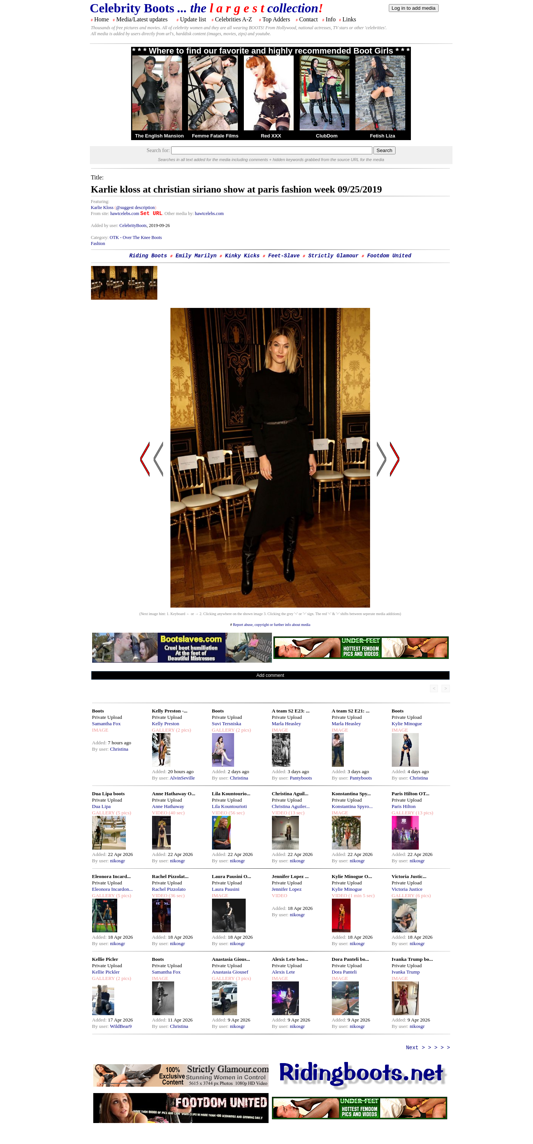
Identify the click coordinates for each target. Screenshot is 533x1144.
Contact (308, 19)
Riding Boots (148, 256)
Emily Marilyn (196, 256)
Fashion (98, 243)
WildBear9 (120, 1026)
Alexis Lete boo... (290, 959)
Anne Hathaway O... (174, 793)
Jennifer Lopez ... (290, 876)
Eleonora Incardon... (112, 889)
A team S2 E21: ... (351, 711)
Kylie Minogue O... (352, 876)
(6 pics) (422, 895)
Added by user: (105, 225)
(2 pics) (183, 730)
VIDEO (159, 812)
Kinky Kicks (242, 256)
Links (349, 19)
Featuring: (100, 201)
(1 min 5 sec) (361, 895)
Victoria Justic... (409, 876)
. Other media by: (178, 213)
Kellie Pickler (106, 972)
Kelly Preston (165, 723)
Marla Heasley (286, 723)
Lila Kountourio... (231, 793)
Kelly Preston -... (170, 711)
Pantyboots (301, 778)
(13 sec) (296, 812)
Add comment (270, 675)
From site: (100, 213)
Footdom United (389, 256)
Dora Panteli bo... (350, 959)
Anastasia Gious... (231, 959)
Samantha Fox (106, 723)
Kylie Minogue (407, 723)
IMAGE (100, 730)
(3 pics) (242, 978)
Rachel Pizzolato (169, 889)
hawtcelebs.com (124, 213)
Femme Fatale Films (215, 136)
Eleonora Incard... (111, 876)
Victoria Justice (407, 889)
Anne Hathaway (168, 806)
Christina (119, 749)
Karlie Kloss (102, 207)
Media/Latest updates (141, 19)
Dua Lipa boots (108, 793)
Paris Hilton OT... (411, 793)
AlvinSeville (182, 778)
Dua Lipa (101, 806)
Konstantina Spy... (351, 793)
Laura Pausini (226, 889)
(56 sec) (236, 812)
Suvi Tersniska (226, 723)
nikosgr (117, 860)
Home (101, 19)
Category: (100, 237)
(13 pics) (423, 812)
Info (331, 19)
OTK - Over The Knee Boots (136, 237)
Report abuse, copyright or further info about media (272, 625)
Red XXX (271, 136)
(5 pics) (123, 812)
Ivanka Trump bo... (412, 959)
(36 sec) (176, 895)
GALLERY (163, 730)
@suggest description (135, 207)
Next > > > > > (428, 1048)
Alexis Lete (283, 972)
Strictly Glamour (333, 256)
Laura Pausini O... (231, 876)
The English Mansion (159, 136)
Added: (100, 742)
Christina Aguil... (290, 793)
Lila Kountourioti (229, 806)
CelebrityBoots (133, 225)
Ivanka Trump (406, 972)
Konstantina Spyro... (352, 806)
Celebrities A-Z (233, 19)
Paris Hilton (404, 806)
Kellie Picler (105, 959)
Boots (98, 711)
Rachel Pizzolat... (170, 876)
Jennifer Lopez (287, 889)
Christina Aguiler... (291, 806)
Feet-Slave (284, 256)
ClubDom (327, 136)
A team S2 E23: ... (291, 711)
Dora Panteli (344, 972)
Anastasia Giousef (230, 972)
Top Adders (276, 19)
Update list (193, 19)
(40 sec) (176, 812)
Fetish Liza (382, 136)
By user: (101, 749)
